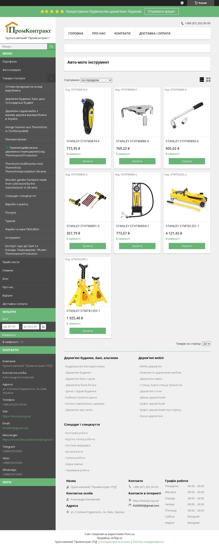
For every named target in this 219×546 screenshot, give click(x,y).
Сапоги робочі (75, 458)
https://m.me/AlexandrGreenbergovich (28, 439)
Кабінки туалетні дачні (81, 397)
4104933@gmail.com (15, 428)
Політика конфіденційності (148, 541)
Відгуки (7, 295)
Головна (75, 33)
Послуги (10, 212)
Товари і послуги (14, 78)
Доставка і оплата (15, 304)
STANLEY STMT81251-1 (182, 226)
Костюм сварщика (78, 445)
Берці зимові (74, 464)
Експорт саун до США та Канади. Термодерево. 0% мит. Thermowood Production (26, 250)
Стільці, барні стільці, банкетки (161, 385)
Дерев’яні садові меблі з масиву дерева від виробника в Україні (26, 115)
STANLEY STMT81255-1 (83, 311)
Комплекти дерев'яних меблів (160, 372)
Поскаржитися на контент (115, 541)
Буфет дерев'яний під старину (160, 410)
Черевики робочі (77, 470)
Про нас (8, 287)
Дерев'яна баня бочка (81, 385)
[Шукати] (51, 46)
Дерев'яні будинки (78, 372)
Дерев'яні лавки (151, 379)
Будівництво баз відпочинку (85, 366)
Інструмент (13, 237)
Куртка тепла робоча (80, 439)
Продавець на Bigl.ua (109, 538)
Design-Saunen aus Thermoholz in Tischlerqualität (26, 129)
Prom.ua (129, 534)
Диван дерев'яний (152, 397)
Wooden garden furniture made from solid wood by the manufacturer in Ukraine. (26, 183)
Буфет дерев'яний (152, 403)
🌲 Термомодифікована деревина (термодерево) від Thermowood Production (25, 151)
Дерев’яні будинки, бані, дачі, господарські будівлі (25, 101)
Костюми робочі (77, 433)
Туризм (10, 221)
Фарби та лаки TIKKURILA (22, 229)
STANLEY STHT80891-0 (83, 226)
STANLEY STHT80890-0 (182, 141)
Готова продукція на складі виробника (23, 88)
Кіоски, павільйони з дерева (85, 403)
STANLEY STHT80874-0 (83, 141)
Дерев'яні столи (151, 391)
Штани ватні (74, 451)
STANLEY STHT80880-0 (132, 141)
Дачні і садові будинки (81, 391)
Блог (6, 279)
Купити (88, 161)
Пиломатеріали (15, 139)
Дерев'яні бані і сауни (80, 379)
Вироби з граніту (16, 204)
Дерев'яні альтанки (79, 410)
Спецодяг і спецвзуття (20, 196)
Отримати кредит (161, 11)
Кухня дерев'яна (151, 416)
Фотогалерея (12, 70)
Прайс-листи (11, 262)
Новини (8, 270)
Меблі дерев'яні (151, 366)
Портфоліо (10, 61)
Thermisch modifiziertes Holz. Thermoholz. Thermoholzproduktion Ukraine (25, 167)
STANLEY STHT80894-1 (132, 226)
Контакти (122, 33)
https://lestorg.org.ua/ (17, 416)
